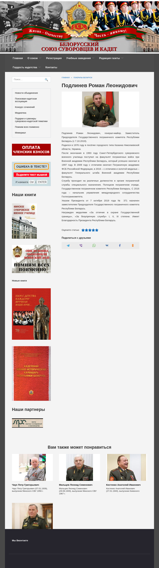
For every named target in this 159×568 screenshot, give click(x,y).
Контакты (51, 67)
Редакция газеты (109, 58)
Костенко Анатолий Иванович (123, 484)
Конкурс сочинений (25, 107)
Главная (18, 58)
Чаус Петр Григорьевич (25, 484)
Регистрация (54, 58)
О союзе (32, 58)
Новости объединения (26, 93)
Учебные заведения (78, 58)
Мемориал (20, 132)
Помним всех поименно (27, 127)
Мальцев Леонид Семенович (75, 484)
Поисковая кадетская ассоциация (26, 100)
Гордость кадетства (25, 67)
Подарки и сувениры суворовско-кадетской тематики (31, 119)
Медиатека (20, 113)
